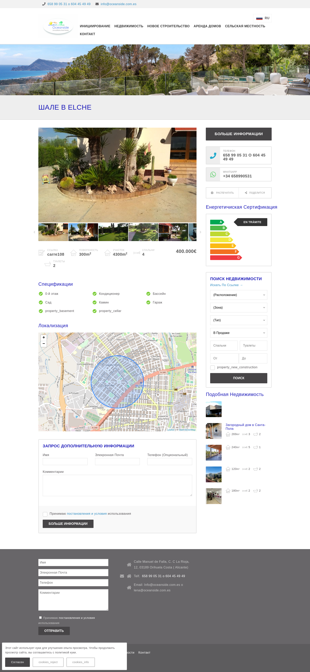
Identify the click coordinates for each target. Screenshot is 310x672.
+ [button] (44, 338)
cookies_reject (48, 662)
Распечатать (224, 192)
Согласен (17, 662)
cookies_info (80, 662)
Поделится (257, 192)
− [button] (44, 344)
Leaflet (170, 430)
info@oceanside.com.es (118, 4)
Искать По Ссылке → (226, 285)
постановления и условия (87, 513)
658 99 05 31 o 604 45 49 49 (69, 4)
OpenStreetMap (187, 430)
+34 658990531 (237, 176)
